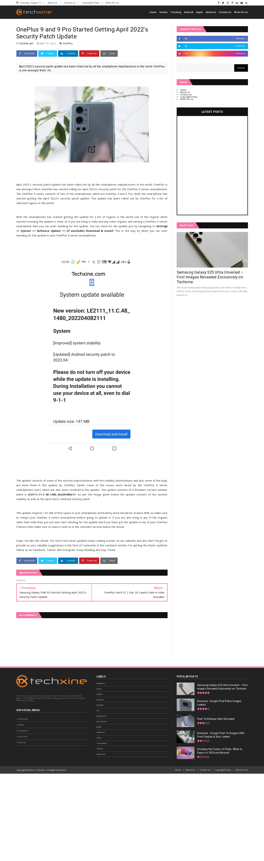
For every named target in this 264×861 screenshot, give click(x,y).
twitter (21, 724)
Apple (199, 12)
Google (100, 700)
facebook (23, 718)
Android (188, 12)
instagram (23, 730)
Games (163, 12)
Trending (175, 12)
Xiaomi (99, 749)
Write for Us (112, 2)
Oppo (99, 738)
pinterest (22, 736)
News (99, 727)
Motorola (101, 721)
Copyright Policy (90, 2)
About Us (53, 2)
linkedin (22, 742)
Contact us (70, 2)
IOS (98, 710)
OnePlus (68, 43)
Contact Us (225, 12)
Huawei (99, 705)
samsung (101, 754)
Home (153, 12)
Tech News (101, 743)
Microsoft (101, 716)
